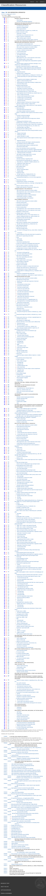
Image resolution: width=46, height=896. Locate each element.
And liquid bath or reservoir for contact (24, 466)
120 (8, 219)
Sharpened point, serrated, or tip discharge (25, 181)
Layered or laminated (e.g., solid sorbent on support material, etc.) (29, 275)
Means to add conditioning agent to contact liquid (26, 408)
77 (8, 149)
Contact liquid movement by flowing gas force (25, 443)
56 (8, 112)
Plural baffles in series (21, 345)
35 (8, 79)
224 (8, 387)
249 (8, 432)
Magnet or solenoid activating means (24, 80)
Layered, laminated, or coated (23, 136)
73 (8, 143)
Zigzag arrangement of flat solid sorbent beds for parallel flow (28, 234)
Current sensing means (21, 51)
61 (8, 122)
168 (8, 296)
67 (8, 132)
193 (8, 338)
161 (8, 285)
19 (8, 48)
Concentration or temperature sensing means (25, 48)
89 (8, 167)
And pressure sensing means (23, 285)
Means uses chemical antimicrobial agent (24, 391)
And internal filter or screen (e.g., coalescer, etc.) (27, 326)
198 (8, 345)
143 (8, 256)
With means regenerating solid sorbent (24, 256)
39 (8, 85)
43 (8, 91)
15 (8, 40)
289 (8, 498)
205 (8, 357)
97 (8, 181)
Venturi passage (20, 476)
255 (8, 441)
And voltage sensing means (22, 54)
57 (8, 115)
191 (8, 335)
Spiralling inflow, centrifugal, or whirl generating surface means (29, 122)
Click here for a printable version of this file (8, 14)
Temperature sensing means (22, 205)
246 (8, 427)
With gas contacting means (22, 352)
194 (8, 339)
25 (8, 57)
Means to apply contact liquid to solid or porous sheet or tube (28, 474)
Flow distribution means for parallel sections (25, 143)
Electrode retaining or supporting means (24, 158)
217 (8, 375)
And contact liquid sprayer (22, 468)
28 (8, 63)
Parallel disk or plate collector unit (23, 163)
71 (8, 140)
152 (8, 270)
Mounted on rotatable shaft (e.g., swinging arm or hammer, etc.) (29, 74)
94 (8, 175)
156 (8, 277)
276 (8, 477)
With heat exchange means (21, 228)
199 (8, 347)
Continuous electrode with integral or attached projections (28, 142)
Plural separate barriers (21, 28)
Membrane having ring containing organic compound (27, 39)
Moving (17, 503)
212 (8, 368)
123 (8, 223)
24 (8, 55)
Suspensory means (20, 172)
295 (8, 508)
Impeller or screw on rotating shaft (24, 376)
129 (8, 234)
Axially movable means (21, 450)
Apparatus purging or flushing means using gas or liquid (28, 102)
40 (8, 86)
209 (8, 363)
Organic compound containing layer (23, 36)
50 (8, 101)
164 (8, 290)
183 (8, 321)
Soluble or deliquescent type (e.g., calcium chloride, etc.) (27, 216)
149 (8, 265)
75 (8, 146)
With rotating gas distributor (21, 225)
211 (8, 366)
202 (8, 351)
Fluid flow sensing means (21, 202)
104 (8, 193)
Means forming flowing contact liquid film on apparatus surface (28, 471)
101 (8, 188)
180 (8, 317)
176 (8, 308)
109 (8, 200)
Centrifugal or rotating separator (22, 310)
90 (8, 169)
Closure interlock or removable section (24, 155)
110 (8, 202)
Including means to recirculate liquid (24, 97)
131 (8, 237)
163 (8, 288)
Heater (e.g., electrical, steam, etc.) (23, 389)
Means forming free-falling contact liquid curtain (25, 469)
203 (8, 353)
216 (8, 374)
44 (8, 92)
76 (8, 147)
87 (8, 164)
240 (8, 418)
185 (8, 324)
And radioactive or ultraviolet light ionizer (24, 43)
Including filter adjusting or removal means (24, 420)
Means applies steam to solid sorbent (24, 259)
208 (8, 362)
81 (8, 155)
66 (8, 130)
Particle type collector (21, 134)
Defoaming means (20, 308)
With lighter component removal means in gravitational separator (29, 414)
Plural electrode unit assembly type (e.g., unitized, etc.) (27, 160)
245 (8, 426)
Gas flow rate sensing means (22, 437)
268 (8, 465)
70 (8, 137)
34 (8, 76)
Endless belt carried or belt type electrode (25, 89)
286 (8, 493)
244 (8, 424)
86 (8, 163)
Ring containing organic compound (24, 38)
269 (8, 466)
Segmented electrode (21, 140)
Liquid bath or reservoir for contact (23, 480)
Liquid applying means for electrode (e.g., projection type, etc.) (29, 93)
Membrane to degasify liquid (22, 27)
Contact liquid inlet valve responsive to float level (27, 432)
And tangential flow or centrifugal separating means (27, 300)
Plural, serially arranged (21, 333)
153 (8, 273)
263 (8, 456)
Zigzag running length (21, 133)
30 (8, 67)
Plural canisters (19, 240)
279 (8, 481)
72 (8, 141)
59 (8, 118)
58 (8, 116)
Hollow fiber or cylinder (21, 33)
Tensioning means (20, 167)
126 (8, 228)
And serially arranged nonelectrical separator (25, 111)
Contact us (42, 1)
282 (8, 486)
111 (8, 203)
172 (8, 302)
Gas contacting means (20, 258)
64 (8, 127)
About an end (19, 449)
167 (8, 294)
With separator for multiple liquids (23, 320)
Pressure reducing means (21, 338)
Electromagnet (19, 20)
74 (8, 144)
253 (8, 438)
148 (8, 264)
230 (8, 398)
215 (8, 372)
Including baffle (19, 380)
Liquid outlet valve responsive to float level (25, 296)
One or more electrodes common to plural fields (26, 148)
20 (8, 49)
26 (8, 59)
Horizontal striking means (22, 83)
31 (8, 71)
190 (8, 333)
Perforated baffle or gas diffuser (23, 127)
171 (8, 300)
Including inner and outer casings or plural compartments (28, 368)
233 (8, 402)
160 (8, 283)
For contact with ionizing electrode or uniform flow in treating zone (29, 124)
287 (8, 495)
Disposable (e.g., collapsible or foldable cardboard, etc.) (28, 161)
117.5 (9, 214)
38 (8, 83)
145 (8, 259)
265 (8, 459)
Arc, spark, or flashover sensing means (24, 50)
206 (8, 359)
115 (8, 209)
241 (8, 420)
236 (8, 410)
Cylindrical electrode (21, 100)
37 (8, 82)
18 (8, 46)
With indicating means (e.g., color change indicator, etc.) (27, 214)
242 (8, 421)
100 (8, 187)
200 (8, 348)
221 (8, 382)
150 (8, 267)
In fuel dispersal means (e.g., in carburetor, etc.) (26, 506)
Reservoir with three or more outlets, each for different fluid (28, 321)
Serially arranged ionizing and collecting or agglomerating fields (29, 149)
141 (8, 253)
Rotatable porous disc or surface (22, 494)
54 (8, 109)
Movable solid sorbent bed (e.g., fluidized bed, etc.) (27, 223)
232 (8, 401)
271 (8, 469)
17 (8, 45)
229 (8, 396)
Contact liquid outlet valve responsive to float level (27, 434)
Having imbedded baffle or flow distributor (24, 197)
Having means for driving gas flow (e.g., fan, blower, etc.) (28, 125)
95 (8, 176)
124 (8, 225)
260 (8, 450)
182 (8, 320)
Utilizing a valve (19, 458)
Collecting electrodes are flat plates (24, 152)
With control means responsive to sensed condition (26, 47)
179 (8, 314)
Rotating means (20, 342)
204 (8, 354)
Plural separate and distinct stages (23, 193)
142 (8, 255)
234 (8, 404)
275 (8, 475)
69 (8, 135)
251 (8, 435)
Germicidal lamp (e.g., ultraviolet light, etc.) (25, 388)
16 (8, 43)
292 (8, 504)
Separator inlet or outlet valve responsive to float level (27, 281)
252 (8, 437)
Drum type (19, 498)
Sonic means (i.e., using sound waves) (24, 307)
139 (8, 249)
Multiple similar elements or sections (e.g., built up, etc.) (27, 187)
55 (8, 110)
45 (8, 94)
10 (8, 33)
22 (8, 52)
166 (8, 293)
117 (8, 213)
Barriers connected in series (22, 31)
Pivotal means (19, 447)
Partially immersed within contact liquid (24, 488)
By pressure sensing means (22, 428)
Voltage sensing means (21, 56)
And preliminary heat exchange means (24, 357)
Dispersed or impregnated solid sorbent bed (25, 273)
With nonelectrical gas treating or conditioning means (27, 145)
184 (8, 323)
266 (8, 462)
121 (8, 220)
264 (8, 457)
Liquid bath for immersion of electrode (24, 88)
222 (8, 384)
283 (8, 488)
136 (8, 244)
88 (8, 166)
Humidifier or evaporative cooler (22, 507)
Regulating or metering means (22, 211)
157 (8, 279)
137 (8, 246)
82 (8, 157)
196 (8, 342)
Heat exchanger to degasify (22, 377)
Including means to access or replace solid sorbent (26, 248)
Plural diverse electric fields (22, 146)
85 (8, 161)
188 (8, 330)
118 (8, 216)
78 (8, 151)
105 (8, 194)
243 (8, 423)
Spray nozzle (19, 348)
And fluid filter (19, 379)
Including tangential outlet (22, 365)
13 (8, 37)
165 (8, 291)
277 (8, 478)
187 (8, 327)
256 (8, 443)
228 (8, 394)
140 (8, 252)
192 (8, 336)
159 (8, 282)
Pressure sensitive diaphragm (23, 440)
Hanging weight (20, 171)
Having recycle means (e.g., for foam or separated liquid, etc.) (28, 317)
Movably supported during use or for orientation (25, 175)
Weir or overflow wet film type (23, 94)
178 (8, 311)
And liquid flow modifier (21, 339)
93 (8, 173)
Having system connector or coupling (24, 196)
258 (8, 447)
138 (8, 247)
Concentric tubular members (23, 335)
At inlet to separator (20, 359)
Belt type (19, 497)
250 (8, 433)
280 (8, 483)
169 (8, 297)
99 (8, 185)
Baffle (18, 344)
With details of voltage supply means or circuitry (26, 154)
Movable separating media (21, 398)
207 (8, 360)
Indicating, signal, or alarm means (23, 213)
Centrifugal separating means (23, 294)
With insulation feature (20, 166)
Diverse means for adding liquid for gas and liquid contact (28, 463)
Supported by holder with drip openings (24, 217)
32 (8, 73)
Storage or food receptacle (21, 264)
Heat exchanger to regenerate (22, 261)
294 (8, 507)
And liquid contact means (21, 318)
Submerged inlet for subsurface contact (25, 482)
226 (8, 390)
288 (8, 496)
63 (8, 125)
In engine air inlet (19, 504)
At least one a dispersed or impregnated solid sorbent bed (28, 243)
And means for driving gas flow (23, 252)
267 (8, 463)
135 (8, 243)
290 (8, 499)
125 (8, 226)
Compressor (19, 232)
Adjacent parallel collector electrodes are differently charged (29, 151)
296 (8, 510)
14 (8, 39)
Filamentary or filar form (21, 179)
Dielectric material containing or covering (24, 185)
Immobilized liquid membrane (22, 25)
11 (8, 34)
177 (8, 309)
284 (8, 489)
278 (8, 480)
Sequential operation (21, 71)
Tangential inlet (20, 364)
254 (8, 440)
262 (8, 453)
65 (8, 128)
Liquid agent (18, 392)
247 (8, 429)
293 (8, 505)
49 (8, 100)
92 (8, 172)
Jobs (37, 1)
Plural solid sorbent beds (21, 220)
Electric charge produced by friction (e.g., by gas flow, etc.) (28, 45)
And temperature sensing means (23, 284)
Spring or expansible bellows (22, 169)
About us (32, 1)
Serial (17, 237)
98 (8, 182)
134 (8, 241)
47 (8, 97)
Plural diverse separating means (23, 241)
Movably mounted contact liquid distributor (25, 485)
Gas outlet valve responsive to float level (25, 291)
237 (8, 411)
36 (8, 80)
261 (8, 451)
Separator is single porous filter (23, 116)
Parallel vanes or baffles (21, 401)
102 (8, 190)
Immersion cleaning (20, 400)
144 (8, 258)
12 (8, 36)
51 (8, 103)
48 (8, 98)
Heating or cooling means (21, 421)
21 (8, 51)
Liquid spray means (20, 108)
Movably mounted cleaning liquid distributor (25, 397)
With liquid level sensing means (22, 279)
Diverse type (19, 238)
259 (8, 448)
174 (8, 305)
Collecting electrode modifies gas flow (24, 128)
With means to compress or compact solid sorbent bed (27, 246)
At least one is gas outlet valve (23, 288)
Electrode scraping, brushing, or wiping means (25, 103)
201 (8, 350)
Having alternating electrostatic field (23, 109)
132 (8, 238)
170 (8, 299)
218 (8, 377)
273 (8, 472)
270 (8, 468)
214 (8, 371)
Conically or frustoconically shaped (24, 452)
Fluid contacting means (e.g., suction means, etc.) (26, 91)
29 (8, 66)
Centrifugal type (20, 341)
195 (8, 341)
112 (8, 205)
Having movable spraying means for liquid (25, 96)
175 (8, 306)
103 (8, 191)
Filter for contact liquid (21, 418)
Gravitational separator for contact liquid (24, 410)
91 (8, 170)
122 (8, 222)
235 (8, 408)
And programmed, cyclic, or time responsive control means (28, 208)
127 (8, 229)
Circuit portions (19, 157)
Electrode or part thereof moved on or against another (27, 66)
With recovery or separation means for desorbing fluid (27, 222)
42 (8, 89)
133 (8, 240)
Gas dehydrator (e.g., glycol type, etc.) (24, 509)
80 (8, 154)
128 (8, 232)
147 (8, 262)
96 (8, 179)
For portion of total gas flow (22, 456)
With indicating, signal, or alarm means (24, 59)
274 (8, 474)
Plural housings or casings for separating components (27, 245)
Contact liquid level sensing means (23, 426)
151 (8, 268)
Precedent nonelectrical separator (23, 115)
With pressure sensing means (23, 302)
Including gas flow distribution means (24, 121)
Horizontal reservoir (21, 323)
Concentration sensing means (22, 204)
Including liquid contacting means (23, 219)
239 (8, 415)
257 (8, 444)
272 (8, 471)
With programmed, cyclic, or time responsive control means (28, 57)
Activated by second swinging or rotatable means (27, 79)
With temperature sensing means (23, 303)
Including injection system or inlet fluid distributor (26, 194)
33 (8, 74)
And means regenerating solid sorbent (24, 253)
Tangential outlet (20, 370)
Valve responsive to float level (23, 429)
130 (8, 235)
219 (8, 379)
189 (8, 332)
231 (8, 399)
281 (8, 485)
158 (8, 280)
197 (8, 344)
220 (8, 380)
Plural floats (19, 282)
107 (8, 197)
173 (8, 303)
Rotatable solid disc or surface (22, 486)
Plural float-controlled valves (23, 287)
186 (8, 326)
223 (8, 386)
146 (8, 261)
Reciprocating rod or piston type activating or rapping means (29, 82)
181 (8, 318)
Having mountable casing (21, 263)
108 (8, 199)
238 (8, 414)
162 (8, 287)
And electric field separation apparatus (24, 21)
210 (8, 365)
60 (8, 121)
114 (8, 208)
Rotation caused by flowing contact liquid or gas (26, 492)
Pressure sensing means (21, 207)
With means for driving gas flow (22, 255)
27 (8, 60)
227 (8, 392)
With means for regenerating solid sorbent (24, 235)
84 (8, 160)
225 (8, 389)
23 (8, 54)
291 (8, 502)
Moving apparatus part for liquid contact (24, 465)
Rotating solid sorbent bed (21, 226)
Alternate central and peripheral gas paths (25, 336)
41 (8, 88)
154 (8, 274)
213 (8, 369)
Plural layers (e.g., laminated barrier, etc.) (24, 35)
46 (8, 95)
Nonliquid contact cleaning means (23, 86)
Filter (17, 403)
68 (8, 134)
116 (8, 211)
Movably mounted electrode (22, 85)
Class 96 (4, 12)
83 (8, 158)
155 (8, 276)
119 (8, 217)
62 (8, 124)
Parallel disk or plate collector (22, 164)
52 (8, 104)
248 (8, 430)
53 (8, 107)
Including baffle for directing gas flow (24, 99)
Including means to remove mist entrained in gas (26, 330)
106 (8, 196)
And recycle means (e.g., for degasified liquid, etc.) (27, 299)
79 (8, 152)
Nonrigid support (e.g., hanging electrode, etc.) (26, 174)
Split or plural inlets (21, 367)
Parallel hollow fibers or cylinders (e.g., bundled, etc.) (27, 30)
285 (8, 492)
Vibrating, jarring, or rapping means (23, 73)
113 (8, 206)
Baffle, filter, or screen (20, 332)
